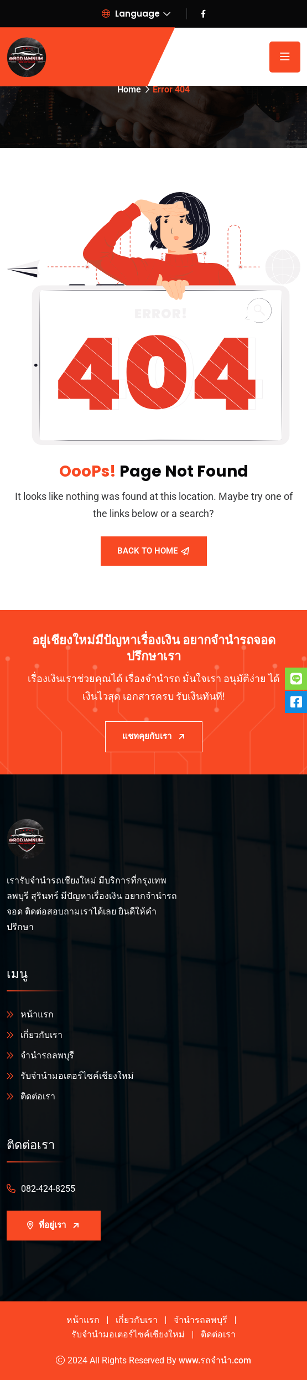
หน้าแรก (37, 1014)
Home (129, 89)
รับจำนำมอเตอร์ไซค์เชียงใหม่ (77, 1076)
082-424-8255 (48, 1188)
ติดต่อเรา (37, 1096)
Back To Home (153, 551)
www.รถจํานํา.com (215, 1360)
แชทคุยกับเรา (153, 736)
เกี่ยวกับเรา (41, 1035)
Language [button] (131, 13)
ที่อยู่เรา (53, 1225)
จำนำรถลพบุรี (47, 1055)
